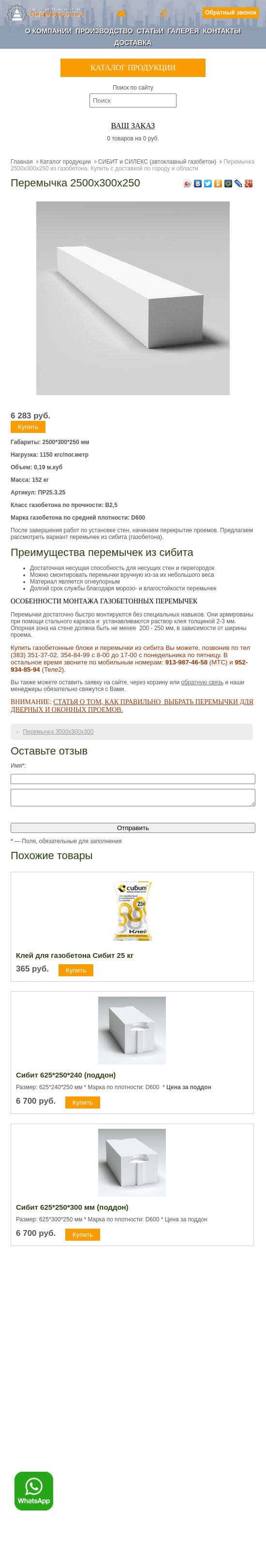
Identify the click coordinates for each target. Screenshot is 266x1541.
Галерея (183, 31)
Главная (22, 161)
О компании (48, 31)
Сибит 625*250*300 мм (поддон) (72, 1210)
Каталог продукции (65, 161)
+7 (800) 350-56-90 (165, 13)
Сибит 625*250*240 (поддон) (66, 1078)
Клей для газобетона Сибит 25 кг (74, 958)
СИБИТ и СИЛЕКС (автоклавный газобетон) (157, 161)
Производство (104, 31)
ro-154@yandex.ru (122, 13)
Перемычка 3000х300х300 (58, 731)
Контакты (221, 31)
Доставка (132, 42)
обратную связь (202, 682)
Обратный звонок (230, 12)
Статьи (150, 31)
